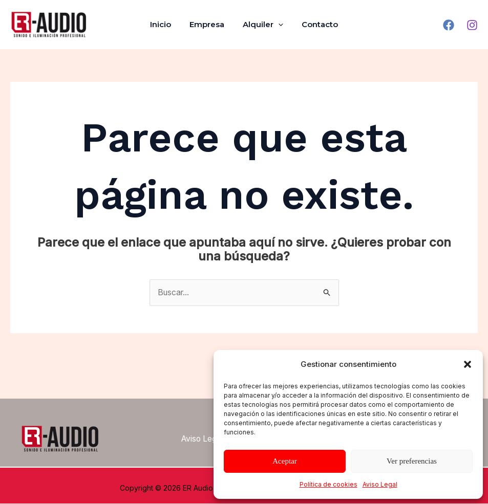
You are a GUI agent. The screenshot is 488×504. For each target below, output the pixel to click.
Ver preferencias (412, 461)
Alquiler (261, 24)
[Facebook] (448, 25)
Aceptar (284, 461)
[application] (277, 24)
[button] (467, 364)
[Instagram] (472, 25)
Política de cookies (328, 484)
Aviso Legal (380, 484)
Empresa (208, 24)
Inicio (165, 24)
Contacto (315, 24)
